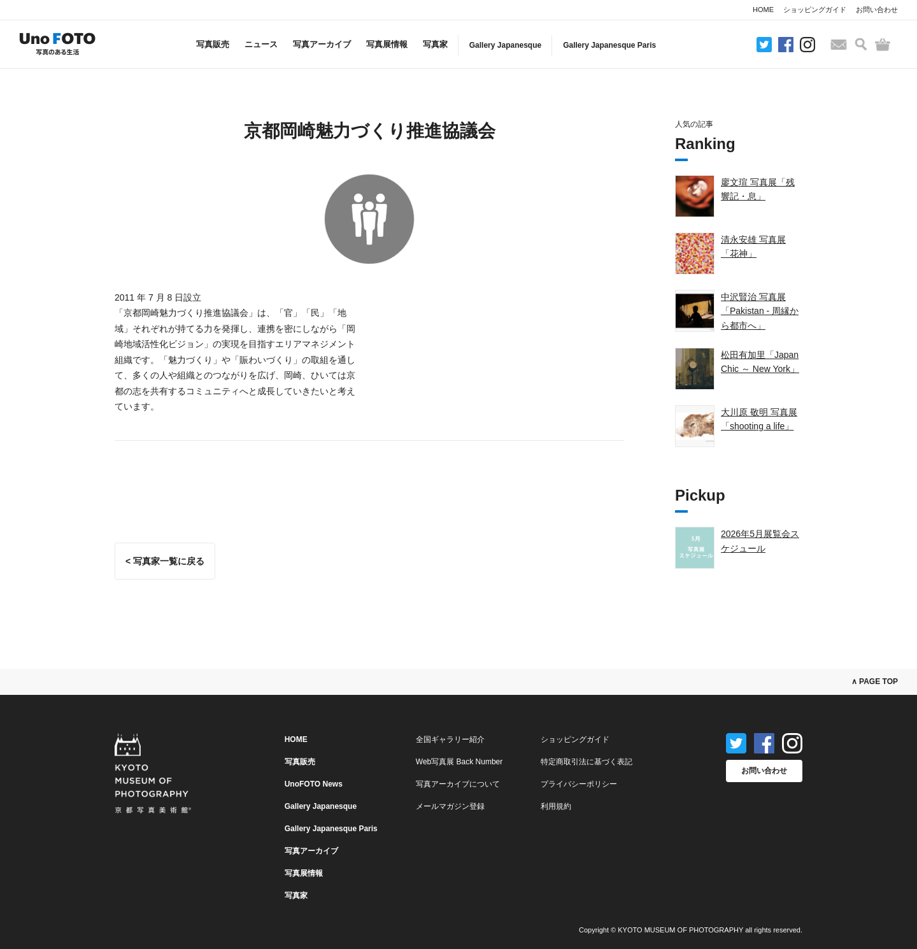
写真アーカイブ (322, 44)
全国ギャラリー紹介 (450, 739)
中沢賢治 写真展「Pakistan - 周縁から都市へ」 (760, 311)
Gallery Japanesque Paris (609, 45)
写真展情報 (387, 44)
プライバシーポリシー (579, 784)
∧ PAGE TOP (874, 681)
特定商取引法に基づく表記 (586, 761)
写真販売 (212, 44)
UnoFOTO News (314, 784)
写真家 (435, 44)
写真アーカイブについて (458, 784)
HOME (763, 9)
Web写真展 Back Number (459, 761)
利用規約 (556, 806)
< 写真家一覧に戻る (164, 561)
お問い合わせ (877, 9)
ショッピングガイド (814, 9)
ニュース (261, 44)
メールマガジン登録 (450, 806)
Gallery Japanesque (505, 45)
